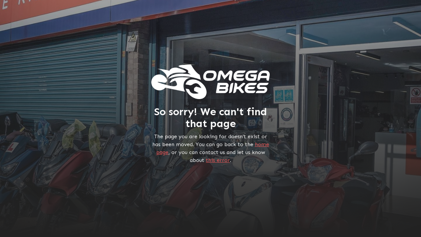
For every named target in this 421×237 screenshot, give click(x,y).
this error (218, 160)
